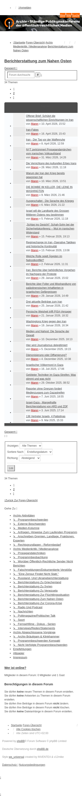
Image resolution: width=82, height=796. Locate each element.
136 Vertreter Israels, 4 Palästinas (45, 416)
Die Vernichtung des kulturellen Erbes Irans (51, 163)
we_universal (16, 756)
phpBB (21, 741)
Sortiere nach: (29, 452)
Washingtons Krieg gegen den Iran (46, 321)
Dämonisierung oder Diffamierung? (46, 355)
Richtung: (23, 458)
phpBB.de (43, 749)
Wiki (68, 15)
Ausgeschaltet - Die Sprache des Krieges (50, 200)
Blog (62, 15)
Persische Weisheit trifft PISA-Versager (49, 311)
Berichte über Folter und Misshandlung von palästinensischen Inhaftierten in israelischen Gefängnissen (51, 287)
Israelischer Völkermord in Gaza (44, 364)
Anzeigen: (24, 446)
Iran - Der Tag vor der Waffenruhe (45, 139)
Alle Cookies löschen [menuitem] (28, 729)
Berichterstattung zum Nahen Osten (38, 61)
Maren (34, 123)
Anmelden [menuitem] (24, 7)
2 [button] (14, 93)
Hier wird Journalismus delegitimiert (46, 345)
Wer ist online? (15, 668)
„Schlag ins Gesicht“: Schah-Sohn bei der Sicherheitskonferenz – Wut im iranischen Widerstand (50, 228)
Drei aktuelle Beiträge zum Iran (44, 301)
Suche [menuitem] (76, 15)
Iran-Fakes (32, 129)
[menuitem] (9, 764)
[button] (13, 97)
